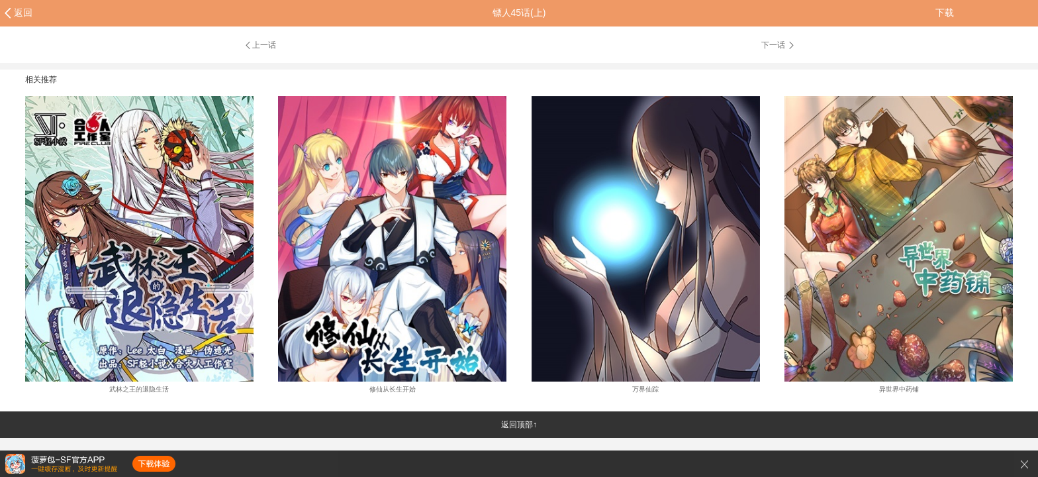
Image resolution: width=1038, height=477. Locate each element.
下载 (944, 12)
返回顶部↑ (519, 424)
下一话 (778, 45)
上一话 (260, 45)
